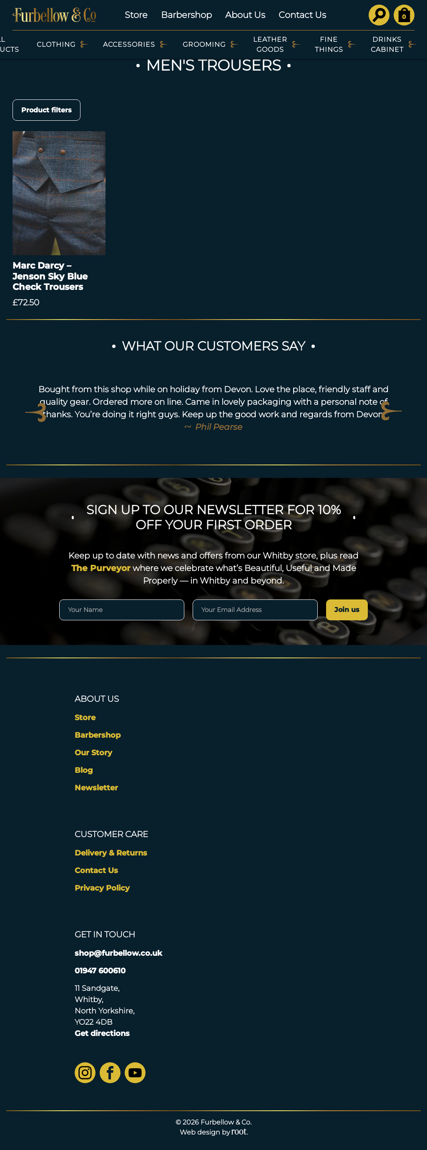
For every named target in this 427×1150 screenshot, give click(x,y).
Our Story (93, 752)
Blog (84, 770)
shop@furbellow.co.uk (118, 953)
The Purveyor (101, 568)
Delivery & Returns (111, 853)
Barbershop (186, 15)
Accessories (129, 44)
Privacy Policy (102, 888)
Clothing (56, 44)
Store (136, 15)
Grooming (204, 44)
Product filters (46, 110)
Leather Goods (270, 44)
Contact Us (302, 15)
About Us (245, 15)
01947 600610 (100, 970)
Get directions (102, 1033)
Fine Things (329, 44)
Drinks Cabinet (387, 44)
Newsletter (96, 787)
